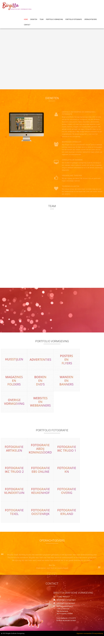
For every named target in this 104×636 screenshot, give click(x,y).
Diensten (33, 19)
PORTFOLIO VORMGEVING (54, 19)
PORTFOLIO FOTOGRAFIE (74, 19)
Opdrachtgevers (90, 19)
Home (26, 19)
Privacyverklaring (98, 633)
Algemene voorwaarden (84, 633)
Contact (27, 25)
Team (41, 19)
